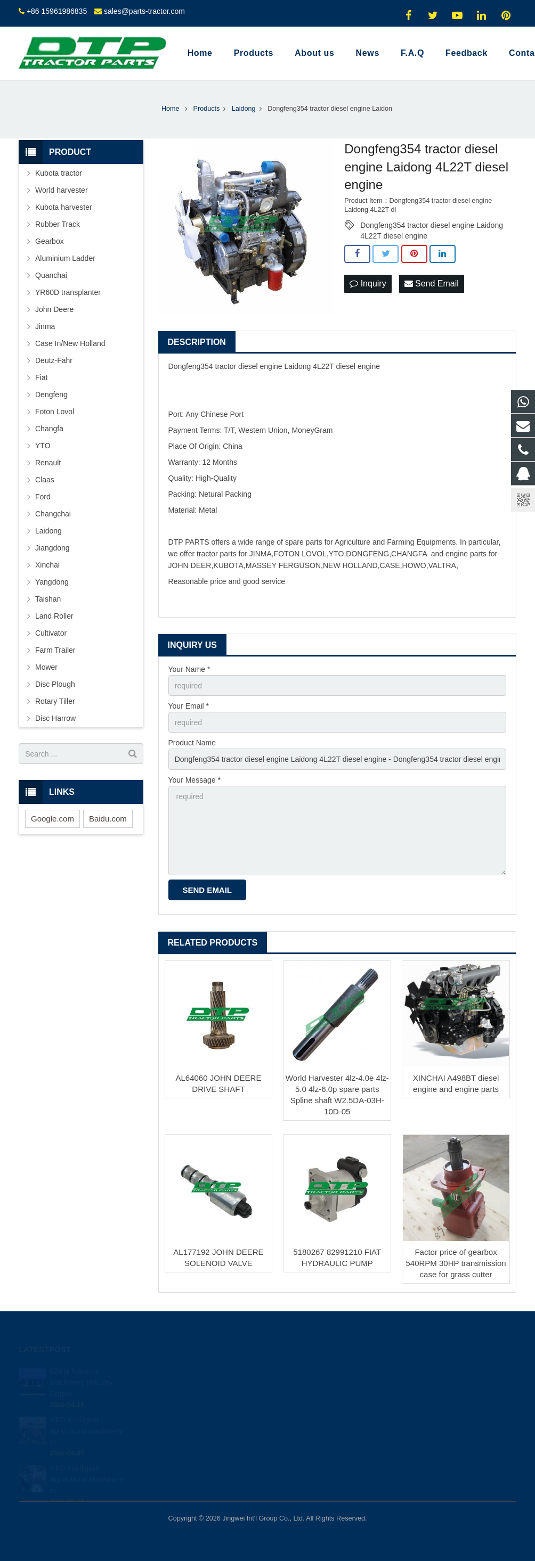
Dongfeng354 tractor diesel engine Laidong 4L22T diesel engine (431, 226)
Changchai (53, 514)
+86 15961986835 (57, 11)
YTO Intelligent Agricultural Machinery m (87, 1473)
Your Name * (189, 669)
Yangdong (52, 582)
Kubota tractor (58, 173)
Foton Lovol (54, 411)
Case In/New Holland (70, 343)
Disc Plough (55, 684)
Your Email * (188, 706)
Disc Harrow (55, 718)
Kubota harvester (63, 207)
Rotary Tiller (55, 701)
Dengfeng (51, 394)
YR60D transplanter (68, 292)
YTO (43, 445)
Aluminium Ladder (65, 258)
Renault (48, 462)
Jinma (45, 326)
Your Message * (194, 780)
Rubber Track (57, 224)
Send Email (431, 283)
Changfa (49, 428)
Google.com (52, 818)
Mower (46, 667)
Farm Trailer (55, 650)
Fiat (41, 377)
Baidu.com (108, 818)
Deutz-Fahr (53, 360)
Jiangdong (52, 548)
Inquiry (368, 283)
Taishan (48, 599)
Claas (44, 479)
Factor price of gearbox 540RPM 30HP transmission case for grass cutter (456, 1263)
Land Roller (54, 616)
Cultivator (51, 633)
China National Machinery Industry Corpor (81, 1376)
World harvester (61, 190)
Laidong (48, 531)
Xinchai (47, 565)
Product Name (192, 742)
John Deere (54, 309)
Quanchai (51, 275)
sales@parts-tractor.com (144, 11)
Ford (43, 496)
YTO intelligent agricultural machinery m (86, 1424)
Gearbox (49, 241)
